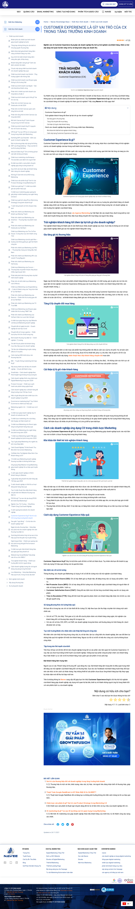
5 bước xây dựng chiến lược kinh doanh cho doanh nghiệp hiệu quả (24, 70)
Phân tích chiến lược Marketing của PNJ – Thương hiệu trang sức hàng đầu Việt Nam (24, 250)
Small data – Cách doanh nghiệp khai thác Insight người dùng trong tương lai (24, 374)
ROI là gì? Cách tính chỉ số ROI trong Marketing (22, 176)
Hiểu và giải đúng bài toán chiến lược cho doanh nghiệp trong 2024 (24, 397)
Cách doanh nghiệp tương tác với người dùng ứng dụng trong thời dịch (24, 568)
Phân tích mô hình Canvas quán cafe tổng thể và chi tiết (23, 110)
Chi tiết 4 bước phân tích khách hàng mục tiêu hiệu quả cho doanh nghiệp (23, 345)
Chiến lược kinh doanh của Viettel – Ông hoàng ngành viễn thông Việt (24, 75)
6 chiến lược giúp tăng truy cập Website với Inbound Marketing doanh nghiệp (24, 322)
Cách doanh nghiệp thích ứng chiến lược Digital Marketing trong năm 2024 (24, 379)
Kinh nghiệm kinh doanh (17, 579)
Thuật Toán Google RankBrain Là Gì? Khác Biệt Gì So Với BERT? (71, 792)
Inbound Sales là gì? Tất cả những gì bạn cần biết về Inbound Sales (24, 153)
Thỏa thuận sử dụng (66, 890)
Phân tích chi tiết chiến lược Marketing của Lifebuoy (23, 282)
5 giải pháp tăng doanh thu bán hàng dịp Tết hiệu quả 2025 (24, 480)
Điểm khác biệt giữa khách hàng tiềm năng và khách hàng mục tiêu (23, 52)
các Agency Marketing (81, 213)
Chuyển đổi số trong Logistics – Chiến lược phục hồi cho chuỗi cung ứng (23, 333)
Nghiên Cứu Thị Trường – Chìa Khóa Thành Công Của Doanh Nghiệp (23, 505)
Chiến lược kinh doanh (16, 36)
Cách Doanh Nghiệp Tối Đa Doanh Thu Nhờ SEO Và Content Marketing (23, 449)
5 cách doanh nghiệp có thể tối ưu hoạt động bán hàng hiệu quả (23, 486)
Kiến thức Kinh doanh (80, 22)
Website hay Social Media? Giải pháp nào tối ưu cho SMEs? (23, 556)
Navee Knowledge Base (60, 22)
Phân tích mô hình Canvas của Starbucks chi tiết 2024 (21, 104)
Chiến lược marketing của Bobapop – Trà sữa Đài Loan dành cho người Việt (23, 159)
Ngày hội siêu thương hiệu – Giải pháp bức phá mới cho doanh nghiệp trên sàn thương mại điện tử (24, 529)
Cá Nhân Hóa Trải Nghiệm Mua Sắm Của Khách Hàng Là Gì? (24, 454)
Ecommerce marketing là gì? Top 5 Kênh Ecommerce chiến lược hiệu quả (24, 402)
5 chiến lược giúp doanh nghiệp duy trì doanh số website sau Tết (23, 414)
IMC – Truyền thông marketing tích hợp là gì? (24, 362)
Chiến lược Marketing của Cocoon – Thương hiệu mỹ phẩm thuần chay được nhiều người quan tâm (24, 269)
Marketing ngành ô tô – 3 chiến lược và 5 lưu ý (24, 408)
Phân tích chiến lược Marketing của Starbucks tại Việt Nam (22, 227)
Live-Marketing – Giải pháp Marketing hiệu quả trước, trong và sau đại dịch (23, 573)
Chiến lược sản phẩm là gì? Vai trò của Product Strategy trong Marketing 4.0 (23, 182)
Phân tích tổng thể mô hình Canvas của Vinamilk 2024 (24, 116)
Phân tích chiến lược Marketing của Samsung (22, 263)
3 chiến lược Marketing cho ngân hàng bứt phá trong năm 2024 (23, 431)
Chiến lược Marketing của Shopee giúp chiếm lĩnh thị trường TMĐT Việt (23, 310)
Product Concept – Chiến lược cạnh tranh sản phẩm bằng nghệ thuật (22, 385)
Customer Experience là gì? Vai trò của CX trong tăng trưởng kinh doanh (23, 517)
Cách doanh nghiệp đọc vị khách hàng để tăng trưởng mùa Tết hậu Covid (24, 391)
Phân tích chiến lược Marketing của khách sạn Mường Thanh (22, 213)
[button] (126, 4)
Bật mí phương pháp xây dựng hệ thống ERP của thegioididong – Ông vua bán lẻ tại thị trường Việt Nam (24, 146)
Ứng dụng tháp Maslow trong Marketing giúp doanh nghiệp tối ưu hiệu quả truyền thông (24, 467)
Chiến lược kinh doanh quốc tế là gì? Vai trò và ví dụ (24, 98)
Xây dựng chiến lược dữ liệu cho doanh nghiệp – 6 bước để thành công (23, 368)
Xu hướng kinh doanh (16, 586)
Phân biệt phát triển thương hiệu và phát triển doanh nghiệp (24, 277)
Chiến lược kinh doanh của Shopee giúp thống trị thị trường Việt (24, 81)
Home (46, 22)
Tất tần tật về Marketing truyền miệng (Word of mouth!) (23, 351)
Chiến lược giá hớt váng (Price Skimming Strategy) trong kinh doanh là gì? (24, 201)
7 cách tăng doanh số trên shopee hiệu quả (24, 207)
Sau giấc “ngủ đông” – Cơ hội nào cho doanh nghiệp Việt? (23, 523)
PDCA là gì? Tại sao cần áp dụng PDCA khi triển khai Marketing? (23, 499)
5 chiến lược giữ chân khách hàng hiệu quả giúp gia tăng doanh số (23, 550)
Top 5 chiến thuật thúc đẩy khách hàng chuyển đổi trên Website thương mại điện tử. (23, 492)
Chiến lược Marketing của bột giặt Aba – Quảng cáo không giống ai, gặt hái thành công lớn (24, 242)
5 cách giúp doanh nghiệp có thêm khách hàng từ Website (22, 474)
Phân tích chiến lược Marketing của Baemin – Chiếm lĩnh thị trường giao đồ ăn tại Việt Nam (24, 297)
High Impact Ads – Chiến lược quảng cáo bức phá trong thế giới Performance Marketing (24, 543)
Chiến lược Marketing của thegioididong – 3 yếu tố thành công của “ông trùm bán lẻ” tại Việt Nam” (24, 289)
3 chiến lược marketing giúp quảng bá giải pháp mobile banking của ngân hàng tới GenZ (24, 194)
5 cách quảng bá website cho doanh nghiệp (23, 511)
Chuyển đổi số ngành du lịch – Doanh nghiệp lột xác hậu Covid (23, 327)
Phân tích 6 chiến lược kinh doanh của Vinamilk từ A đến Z (23, 93)
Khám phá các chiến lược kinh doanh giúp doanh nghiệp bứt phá (23, 41)
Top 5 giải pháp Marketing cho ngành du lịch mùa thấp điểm (24, 443)
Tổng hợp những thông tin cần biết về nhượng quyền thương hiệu (23, 47)
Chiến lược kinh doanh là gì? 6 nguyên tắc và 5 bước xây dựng (23, 127)
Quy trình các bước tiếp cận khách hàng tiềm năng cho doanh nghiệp (24, 170)
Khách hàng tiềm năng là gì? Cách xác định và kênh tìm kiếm (23, 64)
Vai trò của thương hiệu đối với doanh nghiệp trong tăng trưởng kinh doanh (75, 781)
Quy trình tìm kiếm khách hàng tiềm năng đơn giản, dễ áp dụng (22, 58)
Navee (63, 680)
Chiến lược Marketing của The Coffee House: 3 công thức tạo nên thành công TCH (24, 234)
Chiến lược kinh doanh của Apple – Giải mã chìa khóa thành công (23, 87)
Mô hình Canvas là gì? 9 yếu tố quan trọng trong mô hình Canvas (22, 122)
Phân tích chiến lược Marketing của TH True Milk (23, 304)
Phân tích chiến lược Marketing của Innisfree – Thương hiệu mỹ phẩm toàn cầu (24, 220)
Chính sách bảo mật (44, 893)
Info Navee (11, 894)
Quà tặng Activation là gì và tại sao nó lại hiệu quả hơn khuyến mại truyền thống (24, 536)
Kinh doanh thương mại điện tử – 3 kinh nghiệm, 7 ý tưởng (24, 339)
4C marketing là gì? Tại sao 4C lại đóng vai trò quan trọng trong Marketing (75, 811)
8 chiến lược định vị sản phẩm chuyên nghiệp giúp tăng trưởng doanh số (23, 164)
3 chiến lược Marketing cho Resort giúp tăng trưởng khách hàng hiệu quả (24, 426)
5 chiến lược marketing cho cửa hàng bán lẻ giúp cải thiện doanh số (23, 420)
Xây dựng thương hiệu (16, 582)
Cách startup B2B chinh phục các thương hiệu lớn (22, 356)
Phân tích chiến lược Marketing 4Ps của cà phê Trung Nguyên (24, 257)
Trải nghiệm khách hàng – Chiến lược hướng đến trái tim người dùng (23, 562)
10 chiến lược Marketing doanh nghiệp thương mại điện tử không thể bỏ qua (23, 460)
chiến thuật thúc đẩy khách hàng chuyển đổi (85, 356)
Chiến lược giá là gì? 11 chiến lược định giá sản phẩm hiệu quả (23, 187)
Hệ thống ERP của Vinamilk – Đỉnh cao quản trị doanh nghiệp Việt (23, 139)
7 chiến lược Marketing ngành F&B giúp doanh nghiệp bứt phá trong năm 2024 (24, 437)
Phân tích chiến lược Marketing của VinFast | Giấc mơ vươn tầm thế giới (22, 316)
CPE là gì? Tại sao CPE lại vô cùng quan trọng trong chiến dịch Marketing (24, 133)
